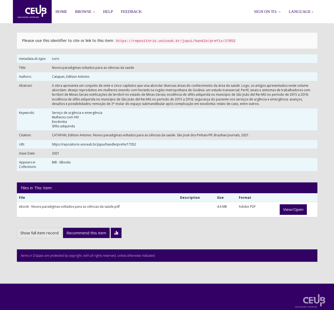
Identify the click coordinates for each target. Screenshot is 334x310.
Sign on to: (267, 11)
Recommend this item (86, 232)
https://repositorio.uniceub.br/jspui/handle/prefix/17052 (94, 144)
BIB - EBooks (61, 162)
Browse (85, 11)
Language (301, 11)
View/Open (293, 209)
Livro (55, 58)
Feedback (131, 11)
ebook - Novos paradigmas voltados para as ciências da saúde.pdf (69, 206)
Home (61, 11)
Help (108, 11)
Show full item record (39, 232)
